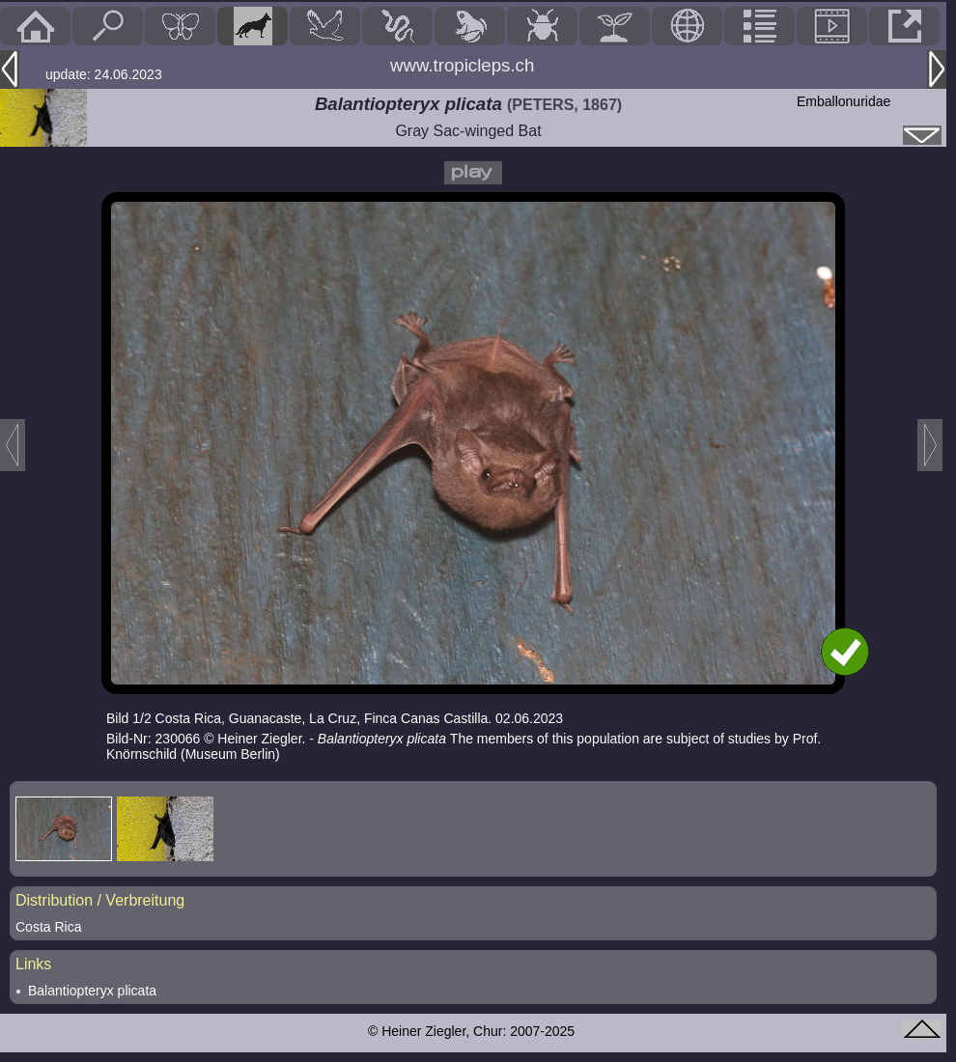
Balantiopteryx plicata (92, 990)
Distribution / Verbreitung (99, 900)
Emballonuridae (843, 101)
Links (33, 964)
